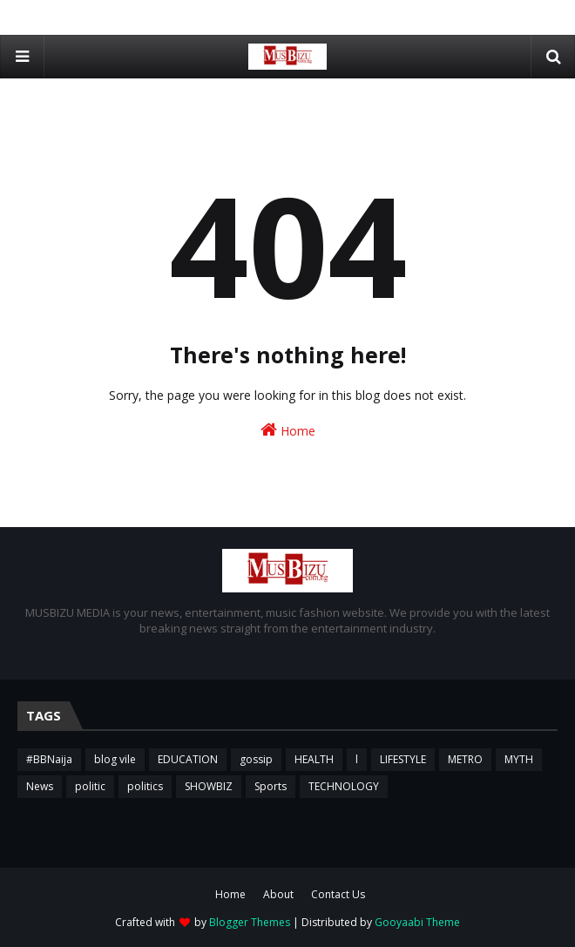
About (278, 894)
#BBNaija (49, 759)
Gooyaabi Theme (417, 922)
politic (90, 786)
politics (145, 786)
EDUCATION (188, 759)
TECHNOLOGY (343, 786)
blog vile (115, 759)
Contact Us (338, 894)
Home (287, 430)
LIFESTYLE (403, 759)
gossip (256, 759)
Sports (270, 786)
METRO (465, 759)
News (39, 786)
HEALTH (314, 759)
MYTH (518, 759)
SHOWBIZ (209, 786)
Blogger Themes (249, 922)
